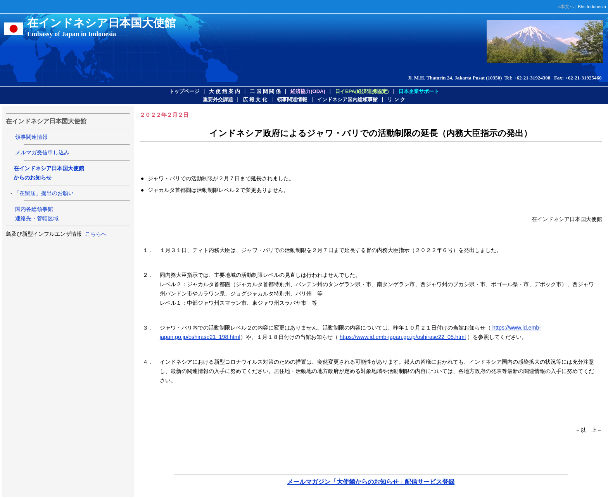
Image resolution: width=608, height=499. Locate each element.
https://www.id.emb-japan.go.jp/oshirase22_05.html (403, 337)
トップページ (184, 91)
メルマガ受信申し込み (42, 152)
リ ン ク (396, 99)
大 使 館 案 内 (224, 91)
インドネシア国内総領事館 (347, 99)
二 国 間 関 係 (265, 91)
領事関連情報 (292, 99)
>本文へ (566, 6)
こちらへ (95, 234)
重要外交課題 (218, 99)
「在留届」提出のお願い (44, 193)
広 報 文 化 (255, 99)
